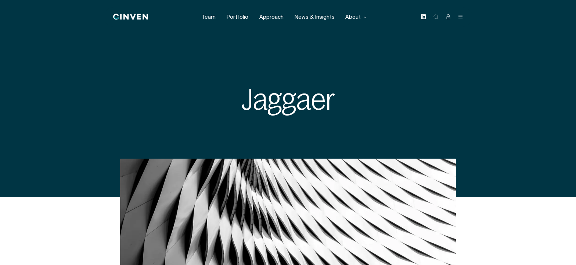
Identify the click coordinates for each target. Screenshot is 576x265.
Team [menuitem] (209, 17)
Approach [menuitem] (271, 17)
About (356, 17)
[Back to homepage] (130, 17)
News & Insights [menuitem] (314, 17)
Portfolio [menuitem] (237, 17)
